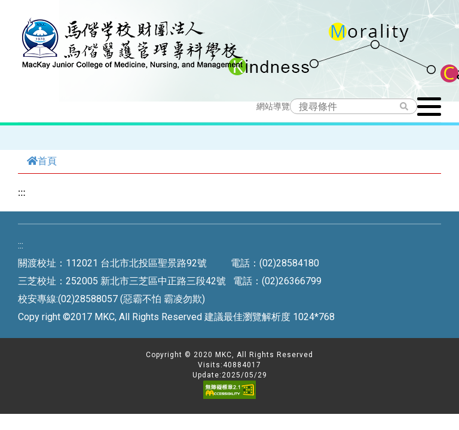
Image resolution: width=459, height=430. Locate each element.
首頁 (42, 161)
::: (22, 192)
